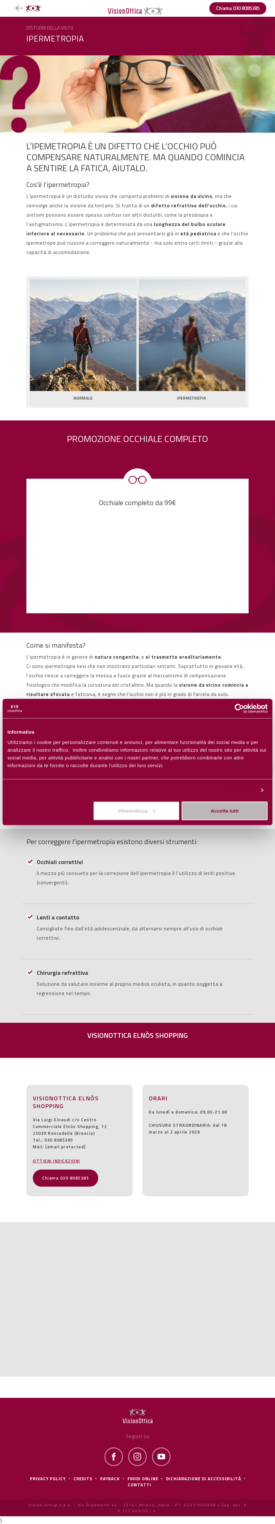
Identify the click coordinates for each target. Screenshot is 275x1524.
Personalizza (240, 790)
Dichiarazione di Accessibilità (203, 1478)
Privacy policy (48, 1478)
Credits (82, 1478)
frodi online (143, 1478)
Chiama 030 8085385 (238, 8)
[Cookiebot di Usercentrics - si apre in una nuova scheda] (239, 708)
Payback (110, 1478)
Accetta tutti (225, 810)
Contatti (139, 1485)
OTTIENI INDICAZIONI (56, 1161)
